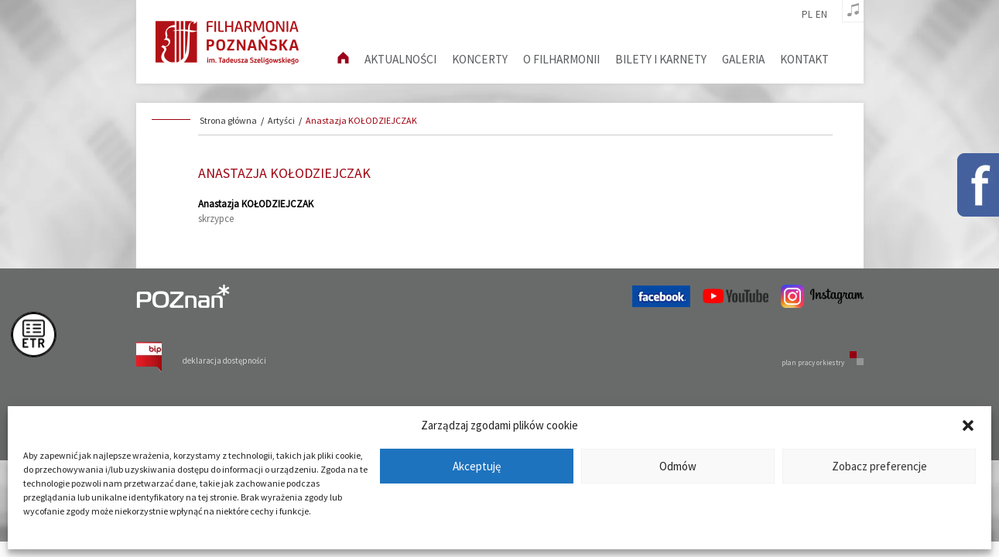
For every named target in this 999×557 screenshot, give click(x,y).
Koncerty (480, 59)
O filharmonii (561, 59)
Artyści (281, 120)
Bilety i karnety (660, 59)
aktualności (400, 59)
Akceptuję (477, 466)
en (821, 15)
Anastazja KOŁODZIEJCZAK (361, 120)
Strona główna (228, 120)
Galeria (743, 59)
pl (807, 15)
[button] (968, 425)
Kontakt (804, 59)
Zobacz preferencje (879, 466)
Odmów (677, 466)
